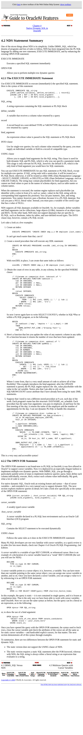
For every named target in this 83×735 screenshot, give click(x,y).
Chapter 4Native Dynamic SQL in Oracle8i (37, 28)
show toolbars (65, 4)
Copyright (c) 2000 (8, 716)
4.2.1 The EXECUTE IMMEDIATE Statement (27, 78)
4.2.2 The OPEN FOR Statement (19, 490)
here (19, 4)
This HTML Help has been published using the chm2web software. (61, 720)
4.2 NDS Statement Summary (22, 40)
